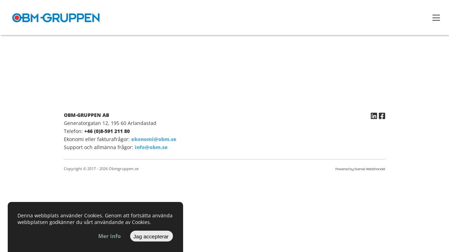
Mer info (109, 235)
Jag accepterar (150, 236)
